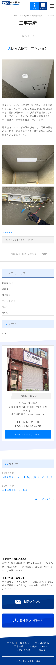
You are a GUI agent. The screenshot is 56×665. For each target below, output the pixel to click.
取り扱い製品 (42, 642)
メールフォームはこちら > (28, 434)
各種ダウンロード (38, 646)
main (44, 254)
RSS (4, 334)
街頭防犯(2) (8, 283)
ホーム (16, 16)
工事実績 (25, 16)
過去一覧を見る (43, 499)
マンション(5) (9, 301)
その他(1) (6, 312)
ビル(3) (5, 307)
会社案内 (24, 642)
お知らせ (40, 650)
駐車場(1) (6, 295)
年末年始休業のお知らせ (14, 490)
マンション (7, 232)
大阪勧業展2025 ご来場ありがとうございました (27, 477)
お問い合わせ (23, 650)
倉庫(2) (5, 289)
